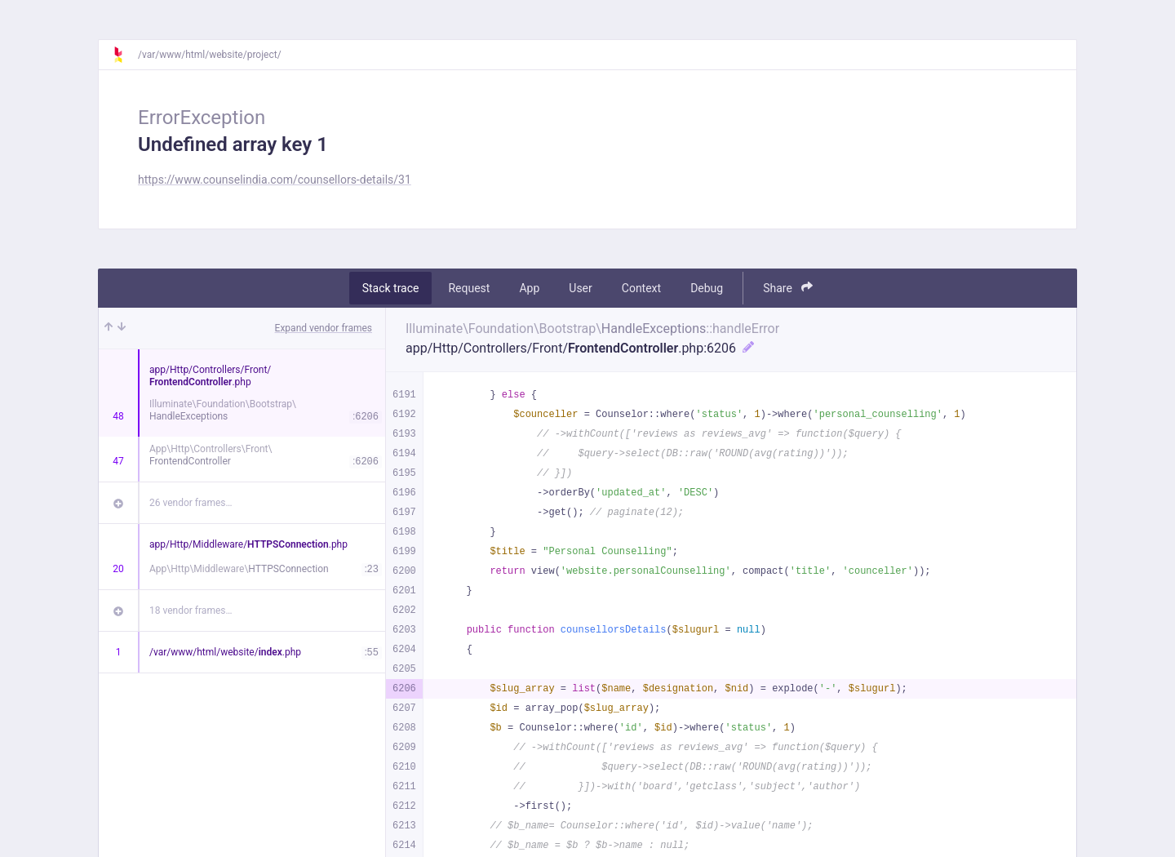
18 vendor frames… (190, 610)
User (580, 288)
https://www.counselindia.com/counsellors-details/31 (274, 179)
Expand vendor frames (323, 328)
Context (641, 288)
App (529, 288)
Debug (706, 288)
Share (788, 288)
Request (469, 288)
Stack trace (390, 288)
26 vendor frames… (190, 502)
